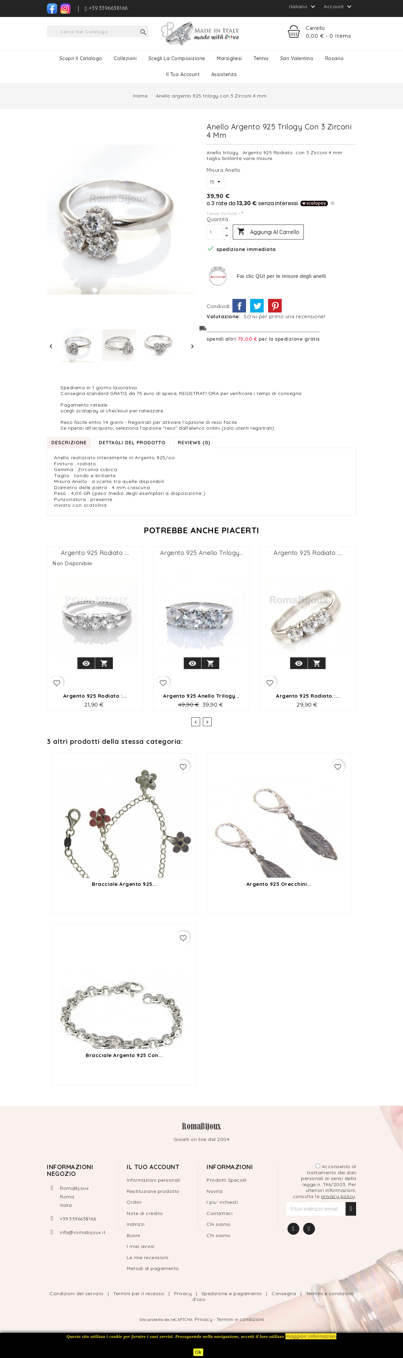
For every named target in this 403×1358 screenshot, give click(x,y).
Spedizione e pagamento (233, 1293)
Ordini (134, 1202)
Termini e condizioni (240, 1319)
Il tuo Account (182, 74)
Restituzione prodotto (153, 1191)
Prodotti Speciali (227, 1180)
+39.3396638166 (78, 1219)
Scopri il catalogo (80, 58)
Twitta (256, 305)
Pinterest (274, 305)
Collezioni (125, 58)
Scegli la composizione (176, 58)
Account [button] (338, 7)
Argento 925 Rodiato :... (95, 553)
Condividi (239, 305)
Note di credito (145, 1213)
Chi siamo (219, 1224)
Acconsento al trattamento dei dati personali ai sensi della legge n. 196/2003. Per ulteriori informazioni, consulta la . (324, 1181)
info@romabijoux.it (82, 1232)
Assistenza (224, 74)
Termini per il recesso (139, 1293)
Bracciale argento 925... (124, 884)
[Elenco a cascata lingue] (303, 6)
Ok (198, 1352)
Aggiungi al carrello (268, 232)
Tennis (260, 58)
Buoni (133, 1235)
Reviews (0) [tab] (194, 443)
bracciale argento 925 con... (124, 1055)
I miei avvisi (141, 1246)
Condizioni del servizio (77, 1293)
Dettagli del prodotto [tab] (132, 443)
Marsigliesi (229, 58)
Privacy (183, 1293)
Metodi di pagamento (153, 1268)
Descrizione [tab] (69, 443)
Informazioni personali (153, 1180)
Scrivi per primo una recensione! (284, 317)
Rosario (334, 58)
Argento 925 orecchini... (279, 884)
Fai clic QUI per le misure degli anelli (281, 276)
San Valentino (297, 58)
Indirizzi (136, 1224)
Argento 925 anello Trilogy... (201, 553)
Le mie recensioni (148, 1257)
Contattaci (219, 1213)
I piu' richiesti (222, 1202)
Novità (214, 1191)
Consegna (284, 1293)
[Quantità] (215, 232)
